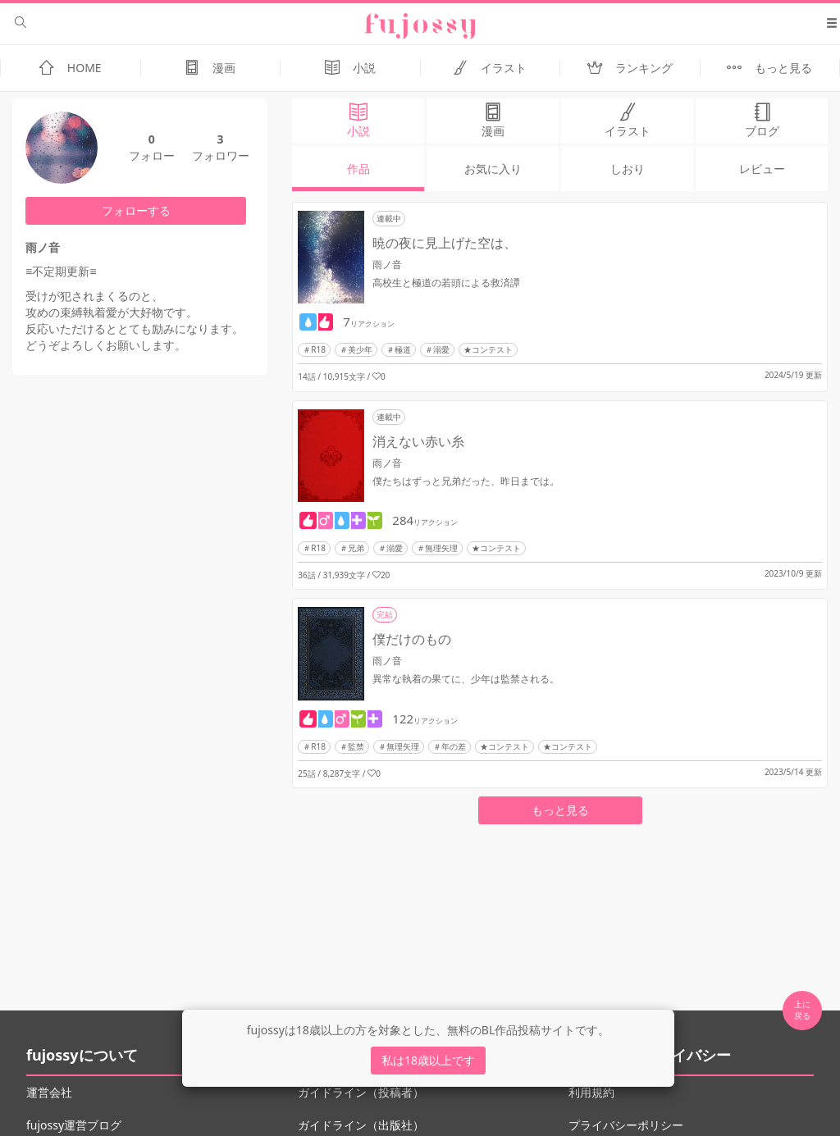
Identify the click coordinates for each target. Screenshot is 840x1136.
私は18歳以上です (428, 1060)
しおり (627, 168)
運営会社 (49, 1092)
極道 (403, 349)
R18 (318, 349)
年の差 (453, 746)
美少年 (360, 349)
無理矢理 (441, 548)
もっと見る (560, 810)
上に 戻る (802, 1009)
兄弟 (356, 548)
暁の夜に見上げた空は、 (444, 243)
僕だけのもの (411, 639)
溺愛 (441, 349)
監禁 (356, 746)
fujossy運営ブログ (73, 1125)
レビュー (762, 168)
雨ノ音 (387, 264)
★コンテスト (488, 349)
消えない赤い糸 (418, 441)
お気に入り (493, 168)
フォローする (136, 210)
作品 (358, 168)
